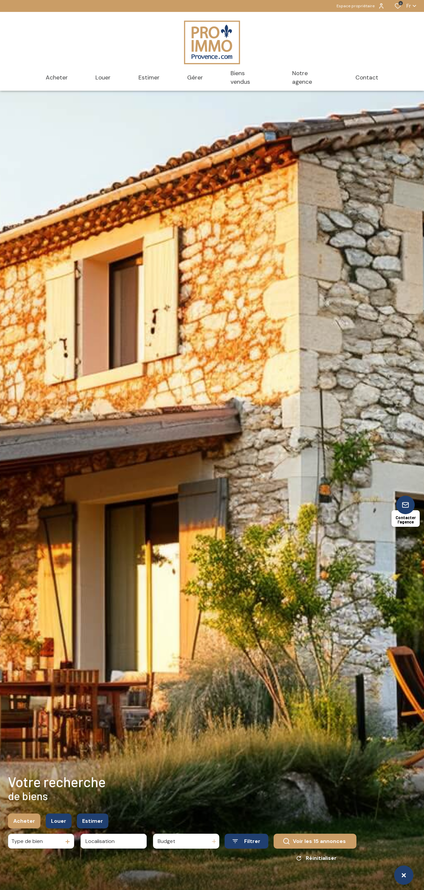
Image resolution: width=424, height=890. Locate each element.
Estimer (92, 822)
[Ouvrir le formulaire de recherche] (246, 843)
